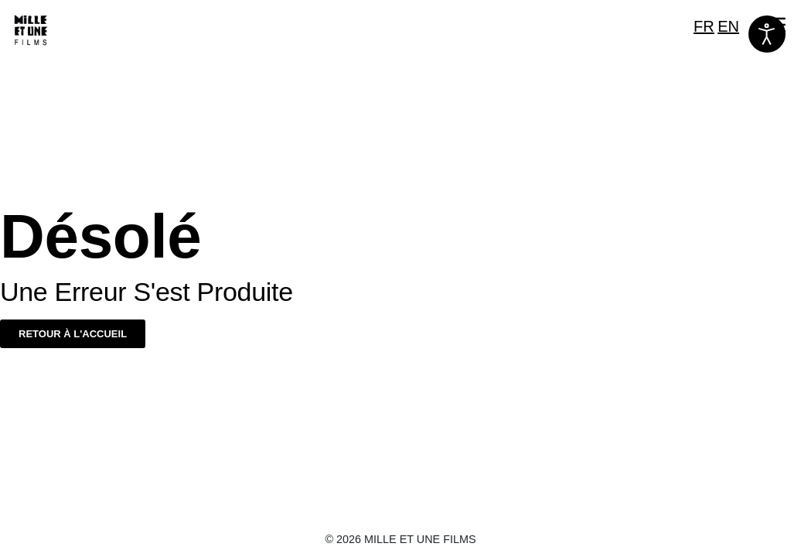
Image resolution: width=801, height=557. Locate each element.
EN (728, 26)
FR (704, 26)
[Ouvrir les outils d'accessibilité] (767, 34)
